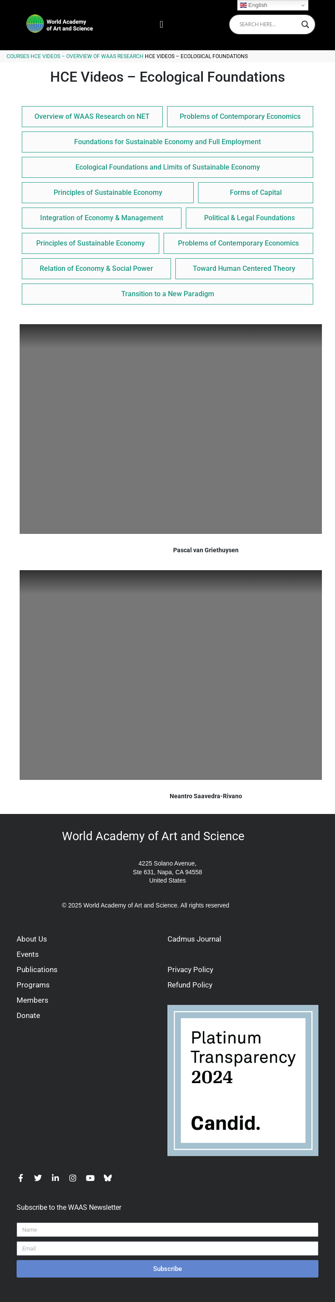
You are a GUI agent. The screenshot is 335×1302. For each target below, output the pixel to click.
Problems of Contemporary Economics (240, 116)
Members (32, 1000)
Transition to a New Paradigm (167, 294)
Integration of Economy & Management (101, 218)
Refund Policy (190, 984)
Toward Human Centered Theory (244, 268)
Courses (18, 56)
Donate (28, 1015)
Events (28, 954)
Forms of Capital (256, 192)
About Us (32, 939)
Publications (37, 969)
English (253, 5)
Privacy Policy (190, 969)
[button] (161, 24)
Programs (33, 984)
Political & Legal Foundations (249, 218)
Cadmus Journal (194, 939)
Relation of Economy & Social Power (96, 268)
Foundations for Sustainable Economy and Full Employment (167, 142)
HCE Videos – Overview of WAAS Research (87, 56)
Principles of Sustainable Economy (108, 192)
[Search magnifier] (305, 24)
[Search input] (268, 24)
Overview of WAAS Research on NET (92, 116)
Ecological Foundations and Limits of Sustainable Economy (167, 167)
